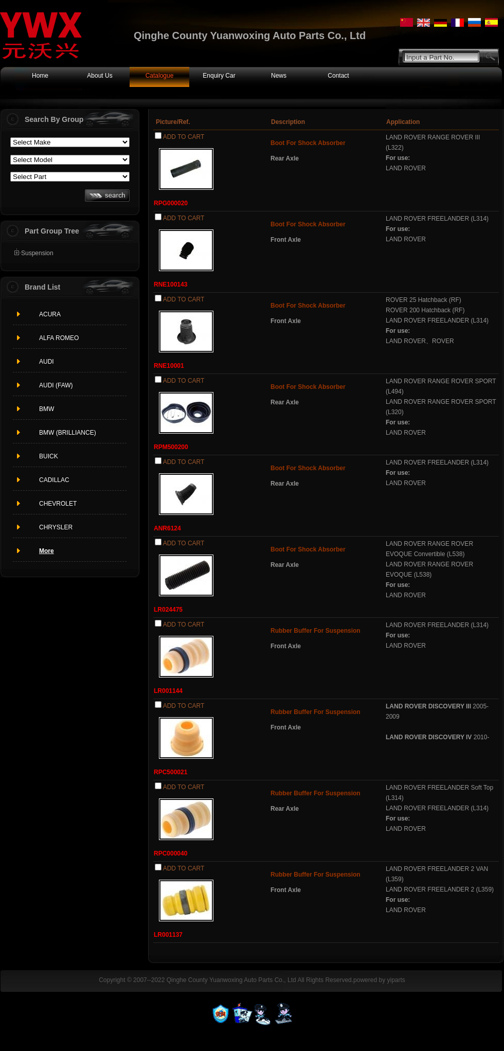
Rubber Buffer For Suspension (316, 630)
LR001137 (168, 934)
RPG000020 (171, 203)
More (46, 551)
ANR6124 (167, 528)
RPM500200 (171, 447)
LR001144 (168, 690)
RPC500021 (170, 772)
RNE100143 (170, 284)
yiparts (396, 980)
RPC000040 (170, 853)
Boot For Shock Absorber (308, 143)
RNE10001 (169, 365)
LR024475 (168, 609)
